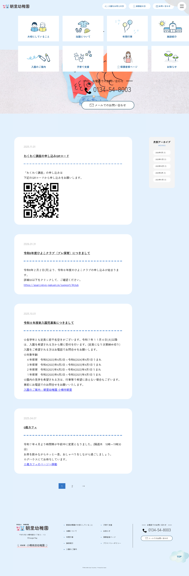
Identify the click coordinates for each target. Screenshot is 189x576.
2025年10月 (160, 166)
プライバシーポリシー (112, 543)
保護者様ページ (109, 537)
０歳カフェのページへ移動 (40, 464)
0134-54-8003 (159, 530)
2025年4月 (159, 172)
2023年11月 (160, 179)
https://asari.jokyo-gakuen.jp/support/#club (51, 285)
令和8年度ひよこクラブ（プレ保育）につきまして (57, 253)
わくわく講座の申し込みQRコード (46, 156)
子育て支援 (107, 525)
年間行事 (69, 537)
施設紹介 (69, 543)
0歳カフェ (30, 427)
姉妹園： (32, 545)
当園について (71, 531)
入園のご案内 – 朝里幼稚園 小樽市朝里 (48, 389)
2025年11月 (160, 159)
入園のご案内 (71, 549)
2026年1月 (159, 152)
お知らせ (106, 531)
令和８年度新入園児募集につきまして (49, 322)
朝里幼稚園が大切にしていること (79, 525)
